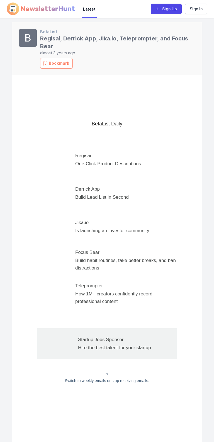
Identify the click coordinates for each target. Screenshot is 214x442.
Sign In (196, 8)
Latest (89, 9)
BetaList (48, 31)
